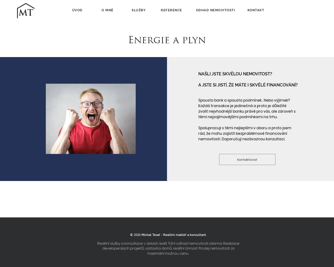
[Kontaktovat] (247, 159)
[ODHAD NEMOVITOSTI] (216, 10)
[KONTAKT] (256, 10)
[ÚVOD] (78, 10)
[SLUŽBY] (139, 10)
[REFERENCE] (172, 10)
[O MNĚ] (108, 10)
